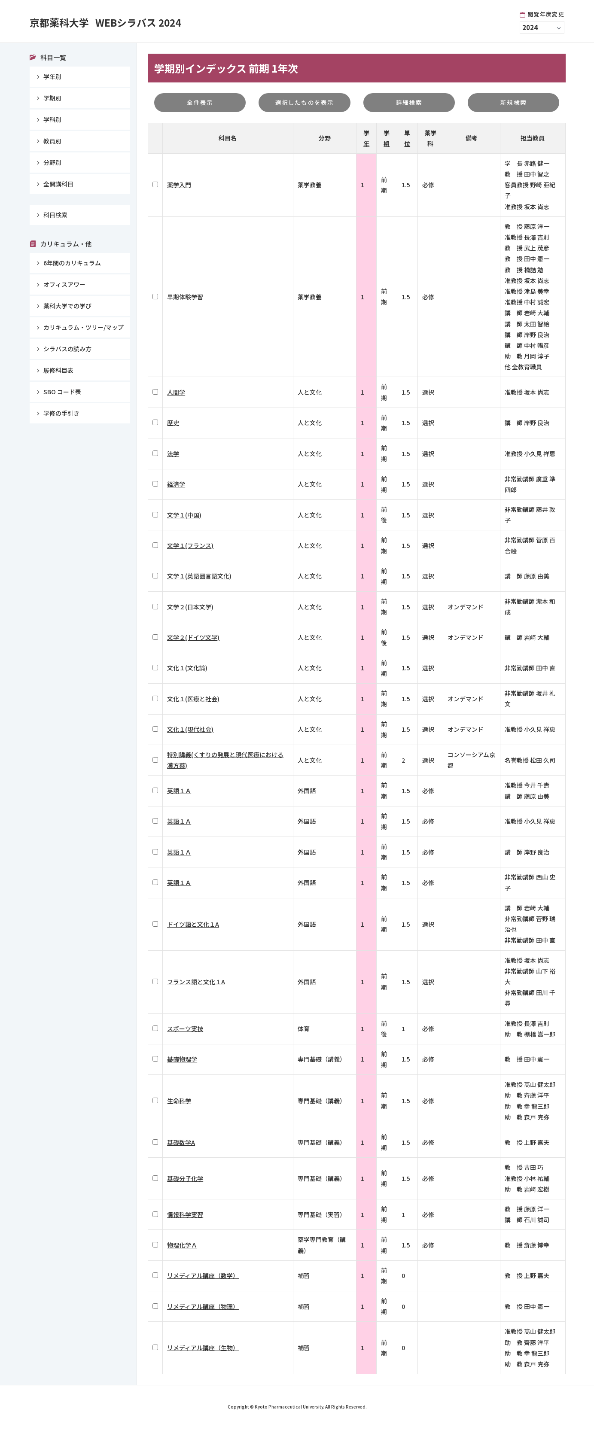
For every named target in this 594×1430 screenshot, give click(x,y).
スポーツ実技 (185, 1030)
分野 (325, 140)
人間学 (176, 394)
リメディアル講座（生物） (203, 1349)
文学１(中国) (184, 516)
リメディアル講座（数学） (203, 1277)
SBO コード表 (62, 391)
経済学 (176, 486)
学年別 (52, 76)
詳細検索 (409, 103)
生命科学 (179, 1102)
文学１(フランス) (190, 547)
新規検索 (513, 103)
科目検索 (55, 214)
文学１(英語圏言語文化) (199, 578)
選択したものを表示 (305, 103)
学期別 (52, 98)
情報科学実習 (185, 1216)
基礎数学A (181, 1144)
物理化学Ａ (182, 1247)
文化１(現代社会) (190, 731)
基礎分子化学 (185, 1180)
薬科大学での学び (67, 305)
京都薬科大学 (129, 21)
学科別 (52, 119)
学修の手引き (61, 413)
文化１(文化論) (187, 670)
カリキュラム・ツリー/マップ (83, 327)
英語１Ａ (179, 792)
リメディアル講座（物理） (203, 1308)
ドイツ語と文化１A (193, 926)
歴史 (173, 424)
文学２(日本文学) (190, 608)
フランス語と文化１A (196, 984)
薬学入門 (179, 187)
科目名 (228, 140)
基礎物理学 (182, 1061)
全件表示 (200, 103)
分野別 (52, 162)
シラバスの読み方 (67, 348)
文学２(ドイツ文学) (193, 639)
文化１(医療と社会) (193, 700)
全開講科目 (58, 184)
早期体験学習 (185, 298)
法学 (173, 455)
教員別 (52, 141)
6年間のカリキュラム (72, 263)
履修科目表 (58, 370)
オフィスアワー (64, 284)
